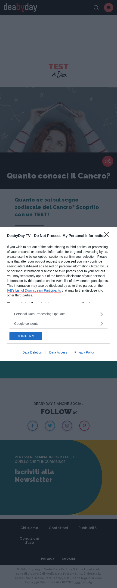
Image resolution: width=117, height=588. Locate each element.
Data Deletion (32, 352)
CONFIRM (25, 336)
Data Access (58, 352)
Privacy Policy (84, 352)
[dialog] (58, 294)
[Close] (108, 236)
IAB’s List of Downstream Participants (34, 290)
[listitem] (58, 314)
